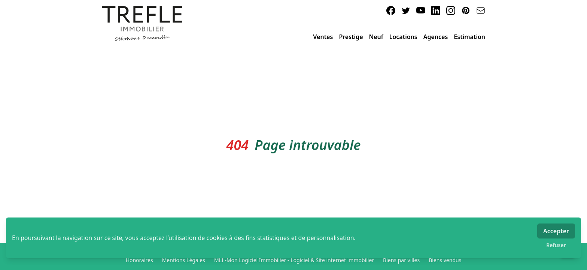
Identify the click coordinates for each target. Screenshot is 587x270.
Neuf (376, 37)
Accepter (556, 231)
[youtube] (420, 10)
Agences (435, 37)
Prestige (351, 37)
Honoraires (139, 260)
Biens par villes (401, 260)
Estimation (469, 37)
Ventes (323, 37)
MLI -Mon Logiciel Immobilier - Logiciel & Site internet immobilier (294, 260)
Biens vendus (445, 260)
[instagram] (450, 10)
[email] (480, 10)
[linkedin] (435, 10)
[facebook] (390, 10)
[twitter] (405, 10)
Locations (403, 37)
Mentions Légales (183, 260)
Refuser (556, 245)
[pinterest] (465, 10)
